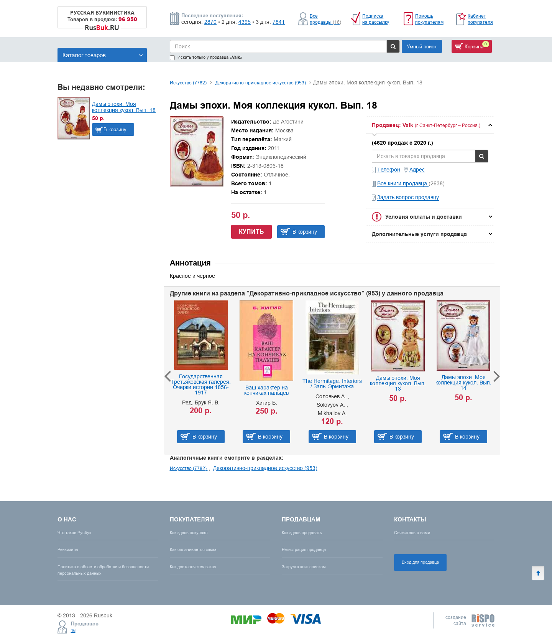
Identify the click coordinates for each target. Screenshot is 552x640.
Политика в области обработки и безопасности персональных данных (103, 570)
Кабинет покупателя (480, 19)
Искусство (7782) (188, 83)
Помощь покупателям (429, 19)
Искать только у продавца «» (206, 57)
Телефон (388, 170)
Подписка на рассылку (375, 19)
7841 (279, 22)
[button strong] (430, 125)
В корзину (115, 129)
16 (73, 630)
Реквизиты (68, 549)
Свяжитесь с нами (412, 532)
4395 (244, 22)
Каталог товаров (102, 55)
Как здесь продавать (302, 532)
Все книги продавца (403, 183)
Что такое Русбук (74, 532)
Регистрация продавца (304, 549)
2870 (210, 22)
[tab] (430, 125)
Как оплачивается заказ (193, 549)
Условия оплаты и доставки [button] (423, 217)
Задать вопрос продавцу (408, 197)
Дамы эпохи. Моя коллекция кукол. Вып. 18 (124, 107)
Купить (251, 231)
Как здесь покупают (189, 532)
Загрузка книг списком (304, 566)
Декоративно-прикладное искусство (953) (260, 83)
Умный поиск (422, 46)
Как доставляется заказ (193, 566)
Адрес (417, 170)
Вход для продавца (420, 562)
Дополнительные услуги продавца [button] (419, 234)
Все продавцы (325, 19)
